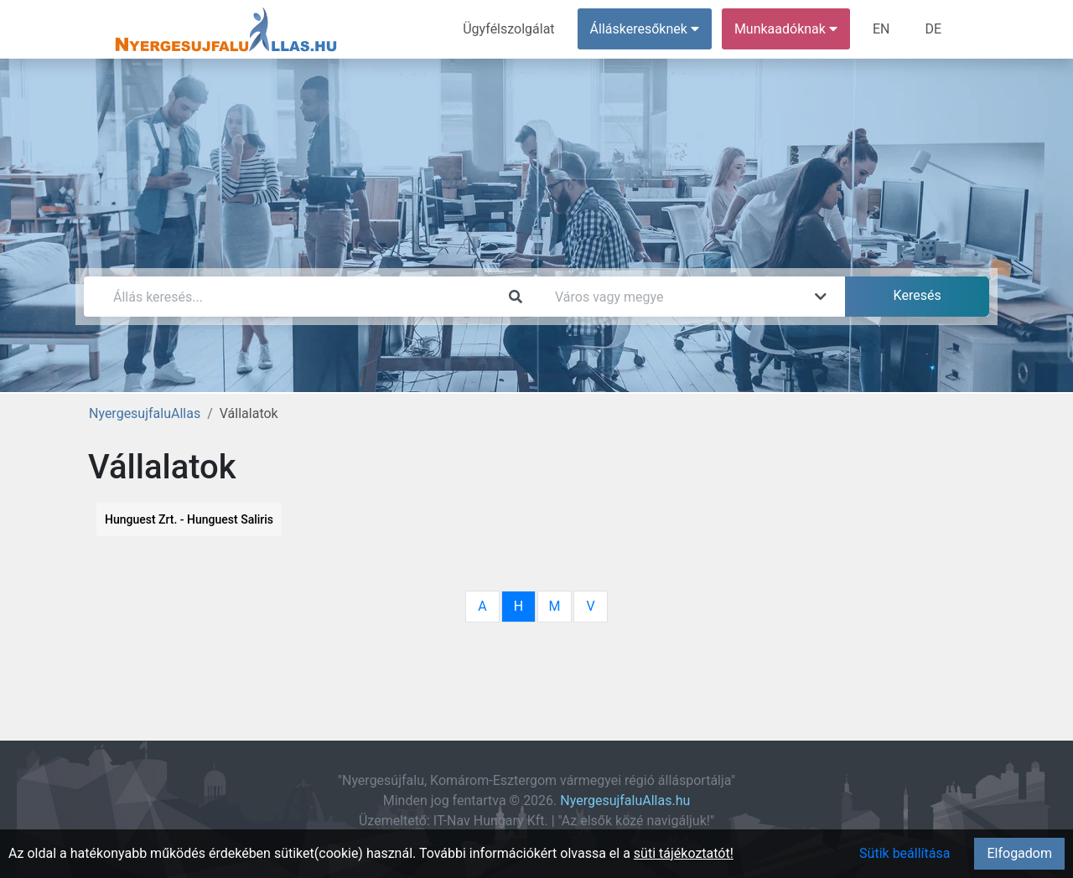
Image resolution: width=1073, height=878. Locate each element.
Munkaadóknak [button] (785, 29)
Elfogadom (1019, 853)
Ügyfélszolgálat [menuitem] (508, 29)
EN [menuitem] (881, 29)
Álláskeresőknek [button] (644, 29)
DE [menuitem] (933, 29)
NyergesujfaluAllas (144, 413)
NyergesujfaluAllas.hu (625, 800)
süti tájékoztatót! (683, 853)
